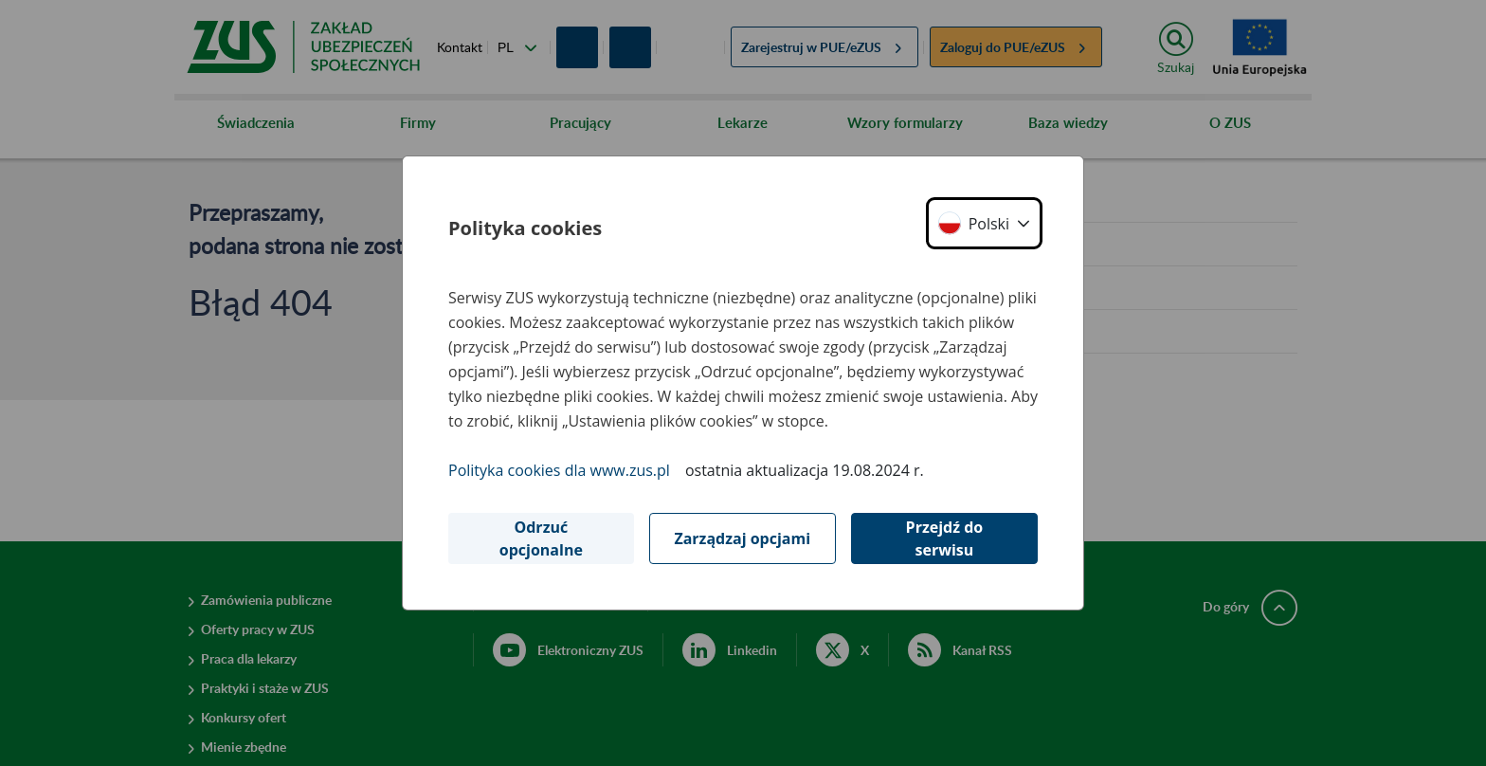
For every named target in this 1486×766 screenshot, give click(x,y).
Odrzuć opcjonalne (541, 538)
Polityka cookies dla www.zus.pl (559, 470)
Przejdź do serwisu (945, 538)
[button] (984, 223)
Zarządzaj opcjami (742, 538)
